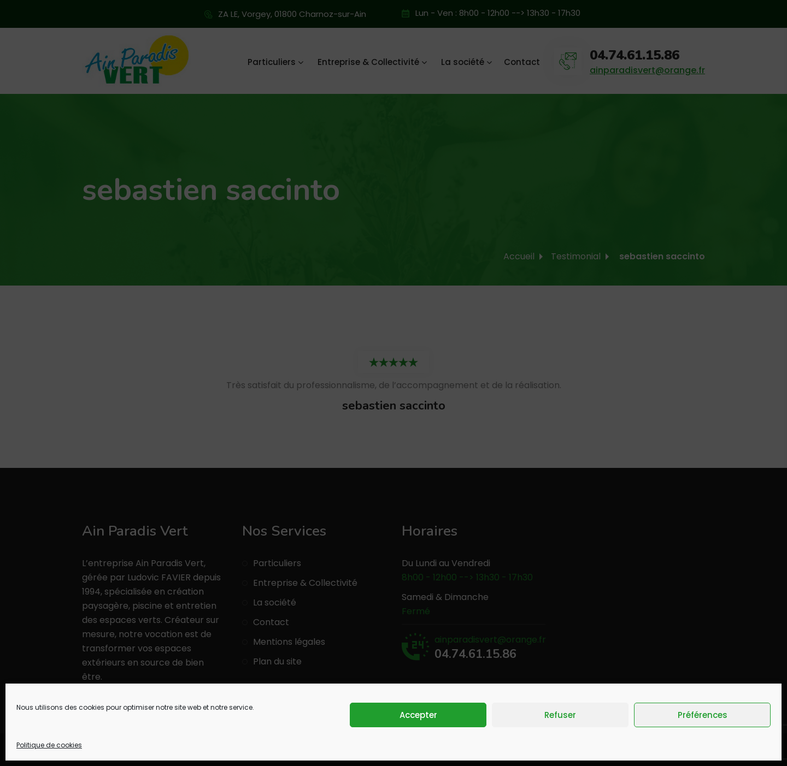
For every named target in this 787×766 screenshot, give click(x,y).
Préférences (702, 715)
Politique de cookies (49, 745)
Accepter (418, 715)
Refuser (560, 715)
